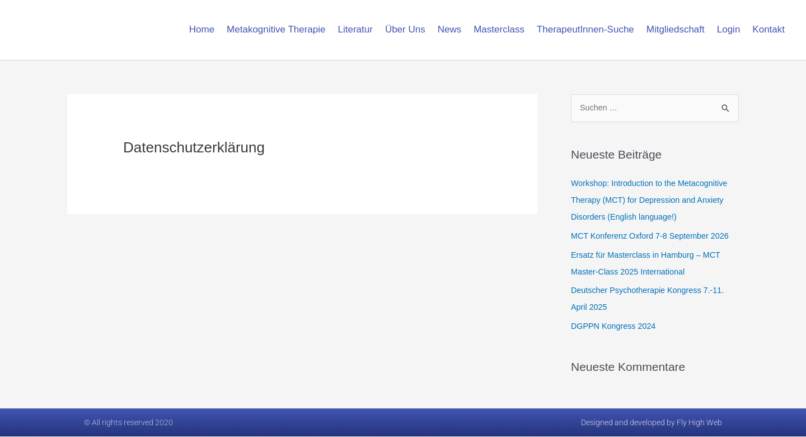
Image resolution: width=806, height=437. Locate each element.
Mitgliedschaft (675, 29)
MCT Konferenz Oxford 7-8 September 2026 (653, 236)
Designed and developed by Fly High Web (651, 423)
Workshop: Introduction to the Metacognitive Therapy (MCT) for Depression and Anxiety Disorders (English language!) (652, 200)
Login (729, 29)
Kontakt (768, 29)
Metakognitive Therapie (276, 29)
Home (201, 29)
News (450, 29)
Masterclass (499, 29)
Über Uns (405, 29)
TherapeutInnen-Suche (585, 29)
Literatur (355, 29)
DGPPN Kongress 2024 (615, 326)
